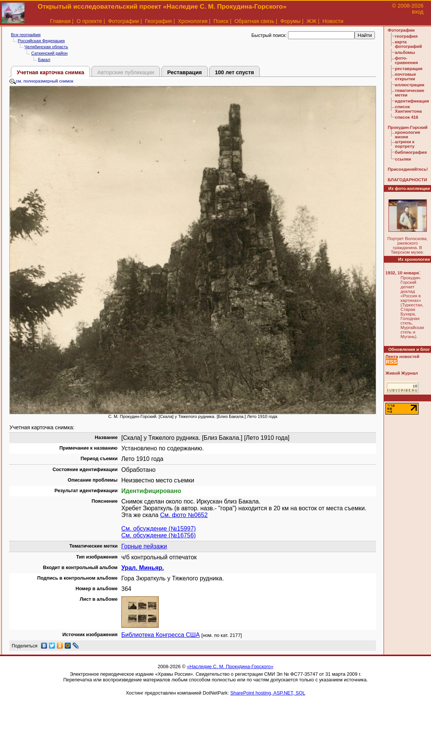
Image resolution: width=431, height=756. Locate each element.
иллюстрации (409, 85)
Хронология (192, 21)
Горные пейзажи (144, 546)
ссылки (403, 159)
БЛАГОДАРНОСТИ (407, 180)
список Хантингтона (408, 108)
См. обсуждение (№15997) (158, 528)
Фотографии (123, 21)
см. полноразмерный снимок (41, 81)
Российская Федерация (41, 40)
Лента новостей (402, 356)
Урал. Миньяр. (142, 568)
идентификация (412, 101)
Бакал (44, 59)
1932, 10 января (402, 273)
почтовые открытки (405, 76)
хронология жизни (407, 134)
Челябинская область (46, 46)
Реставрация (184, 72)
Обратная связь (254, 21)
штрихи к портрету (404, 143)
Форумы (290, 21)
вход (417, 12)
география (406, 36)
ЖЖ (311, 21)
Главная (60, 21)
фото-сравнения (406, 60)
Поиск (220, 21)
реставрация (408, 68)
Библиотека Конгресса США (160, 635)
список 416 (406, 117)
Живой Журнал (401, 373)
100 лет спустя (234, 72)
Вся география (26, 34)
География (158, 21)
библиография (411, 152)
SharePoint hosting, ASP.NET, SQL (267, 693)
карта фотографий (408, 44)
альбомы (405, 52)
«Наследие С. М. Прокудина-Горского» (230, 666)
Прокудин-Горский (408, 127)
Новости (333, 21)
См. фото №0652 (183, 515)
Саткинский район (49, 53)
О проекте (89, 21)
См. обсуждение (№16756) (158, 535)
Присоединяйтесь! (408, 169)
